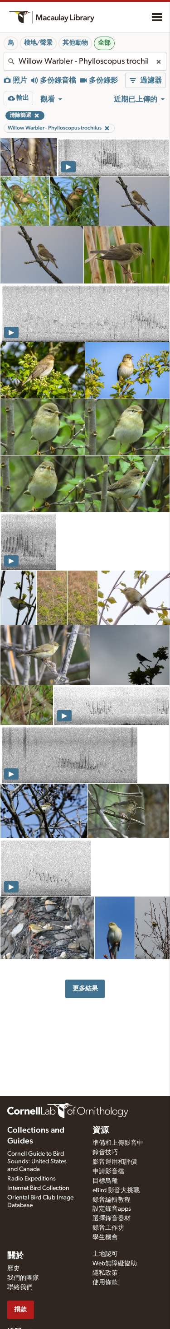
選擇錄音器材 (111, 1218)
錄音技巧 (105, 1152)
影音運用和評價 (114, 1162)
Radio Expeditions (31, 1179)
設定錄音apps (111, 1209)
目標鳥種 (105, 1181)
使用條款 (105, 1282)
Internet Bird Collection (38, 1188)
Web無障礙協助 (114, 1263)
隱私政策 (105, 1273)
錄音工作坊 (108, 1228)
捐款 (20, 1309)
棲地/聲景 (38, 43)
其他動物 (75, 43)
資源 (100, 1130)
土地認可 (105, 1254)
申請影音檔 (108, 1171)
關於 (15, 1256)
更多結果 (85, 988)
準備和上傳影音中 (117, 1143)
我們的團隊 (23, 1278)
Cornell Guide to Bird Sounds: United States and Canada (37, 1161)
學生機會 (105, 1237)
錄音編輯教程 (111, 1200)
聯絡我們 (20, 1287)
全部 (104, 43)
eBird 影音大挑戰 (116, 1190)
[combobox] (85, 61)
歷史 (13, 1268)
